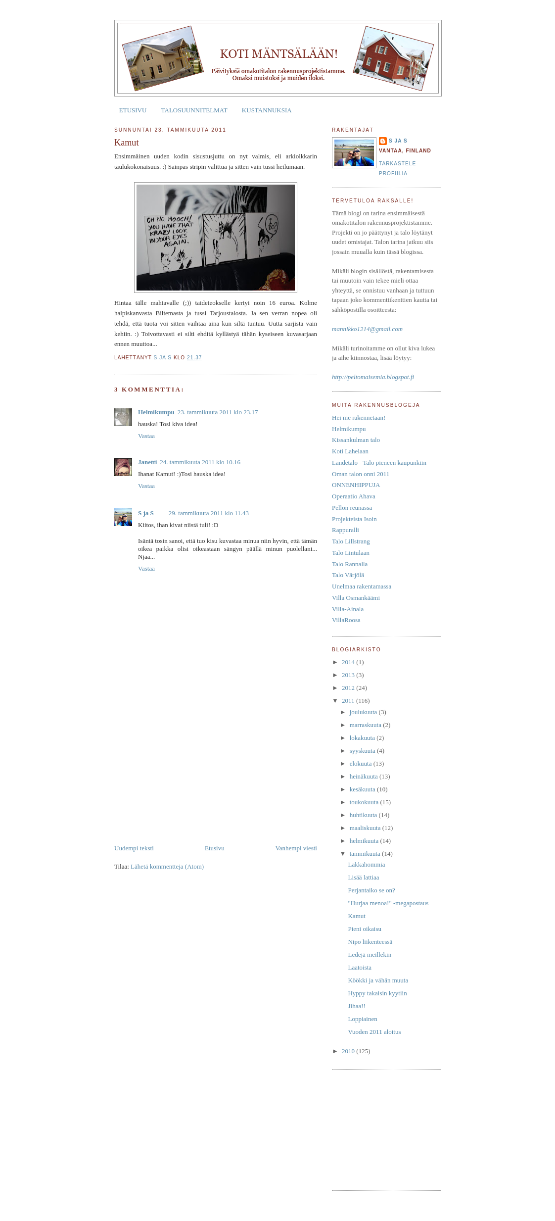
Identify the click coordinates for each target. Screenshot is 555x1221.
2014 (349, 662)
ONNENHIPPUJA (356, 484)
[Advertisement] (188, 774)
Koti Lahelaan (350, 451)
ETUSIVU (133, 110)
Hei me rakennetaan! (358, 417)
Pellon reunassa (352, 507)
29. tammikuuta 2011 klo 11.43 (209, 513)
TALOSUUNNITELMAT (194, 110)
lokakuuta (363, 737)
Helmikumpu (156, 412)
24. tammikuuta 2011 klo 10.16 (200, 462)
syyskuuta (363, 750)
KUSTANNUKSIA (267, 110)
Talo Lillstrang (351, 541)
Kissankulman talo (356, 439)
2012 (349, 687)
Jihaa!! (356, 1006)
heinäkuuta (364, 776)
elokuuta (361, 763)
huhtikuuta (364, 815)
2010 (349, 1051)
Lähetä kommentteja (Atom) (167, 866)
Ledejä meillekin (369, 954)
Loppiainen (362, 1019)
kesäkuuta (363, 789)
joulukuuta (364, 712)
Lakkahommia (366, 864)
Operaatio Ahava (353, 496)
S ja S (146, 513)
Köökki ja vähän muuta (378, 980)
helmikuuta (365, 840)
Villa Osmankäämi (356, 597)
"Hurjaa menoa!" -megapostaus (388, 903)
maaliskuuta (366, 827)
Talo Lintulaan (351, 552)
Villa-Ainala (348, 609)
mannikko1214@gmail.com (367, 329)
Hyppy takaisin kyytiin (377, 993)
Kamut (356, 916)
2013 (349, 675)
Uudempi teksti (134, 848)
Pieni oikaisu (364, 928)
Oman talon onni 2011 (360, 474)
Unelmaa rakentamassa (361, 586)
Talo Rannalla (350, 564)
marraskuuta (366, 725)
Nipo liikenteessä (370, 941)
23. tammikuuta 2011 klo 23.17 (218, 412)
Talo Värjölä (348, 575)
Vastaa (146, 436)
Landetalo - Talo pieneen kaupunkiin (379, 462)
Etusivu (215, 848)
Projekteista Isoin (354, 519)
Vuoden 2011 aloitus (374, 1031)
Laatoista (359, 967)
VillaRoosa (346, 620)
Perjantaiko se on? (371, 890)
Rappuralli (345, 530)
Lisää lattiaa (363, 877)
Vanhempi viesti (296, 848)
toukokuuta (365, 802)
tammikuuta (366, 853)
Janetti (147, 462)
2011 (349, 700)
